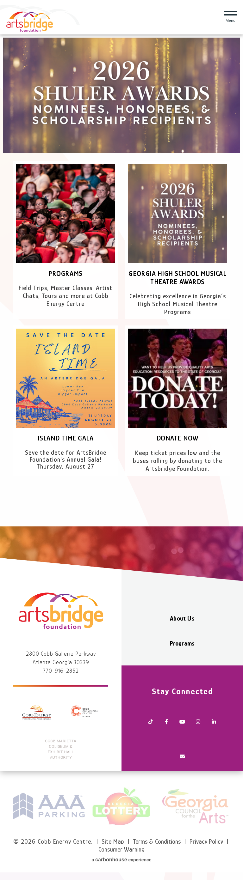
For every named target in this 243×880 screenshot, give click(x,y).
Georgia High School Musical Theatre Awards (177, 278)
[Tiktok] (150, 722)
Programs (65, 273)
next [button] (235, 806)
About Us (182, 618)
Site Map (113, 841)
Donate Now (177, 438)
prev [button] (8, 806)
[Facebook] (166, 722)
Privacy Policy (206, 841)
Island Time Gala (65, 438)
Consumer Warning (121, 849)
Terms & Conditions (157, 841)
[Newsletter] (182, 757)
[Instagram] (198, 722)
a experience (121, 859)
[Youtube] (182, 722)
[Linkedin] (214, 722)
